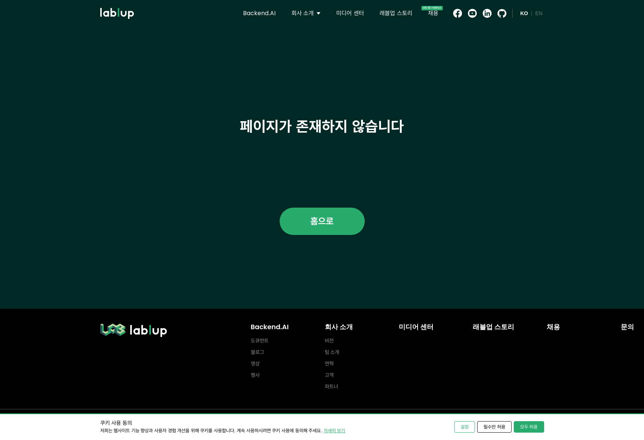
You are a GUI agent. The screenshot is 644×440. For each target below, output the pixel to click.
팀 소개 (332, 352)
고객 (329, 375)
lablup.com (116, 3)
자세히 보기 (334, 430)
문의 (627, 326)
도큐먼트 (260, 341)
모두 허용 (529, 427)
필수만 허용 (494, 427)
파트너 (331, 386)
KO (524, 13)
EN (538, 13)
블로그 (257, 352)
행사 (255, 375)
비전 (329, 341)
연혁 (329, 363)
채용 (553, 326)
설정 (465, 427)
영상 (255, 363)
